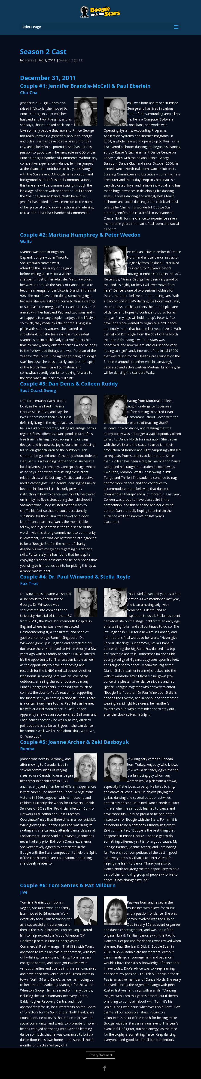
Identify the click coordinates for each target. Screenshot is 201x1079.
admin (29, 60)
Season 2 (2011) (71, 60)
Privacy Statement (100, 1055)
